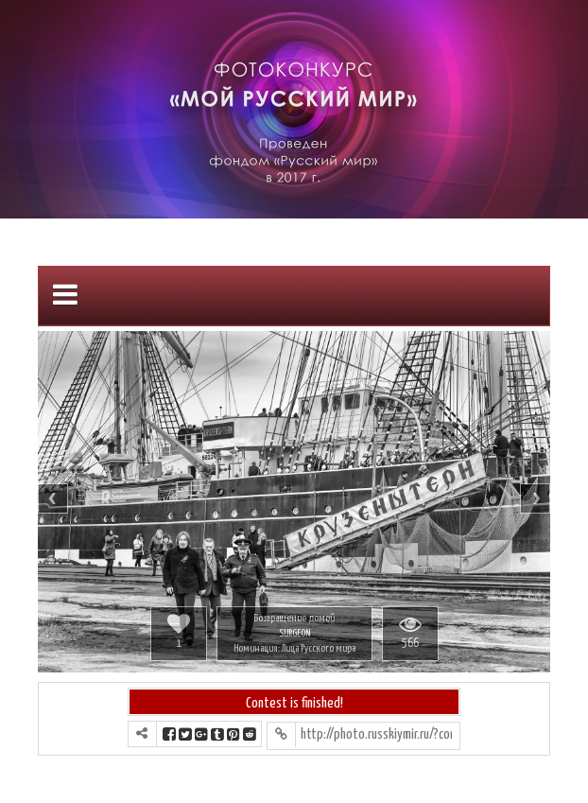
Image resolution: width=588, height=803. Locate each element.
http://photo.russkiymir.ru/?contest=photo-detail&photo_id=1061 (376, 734)
